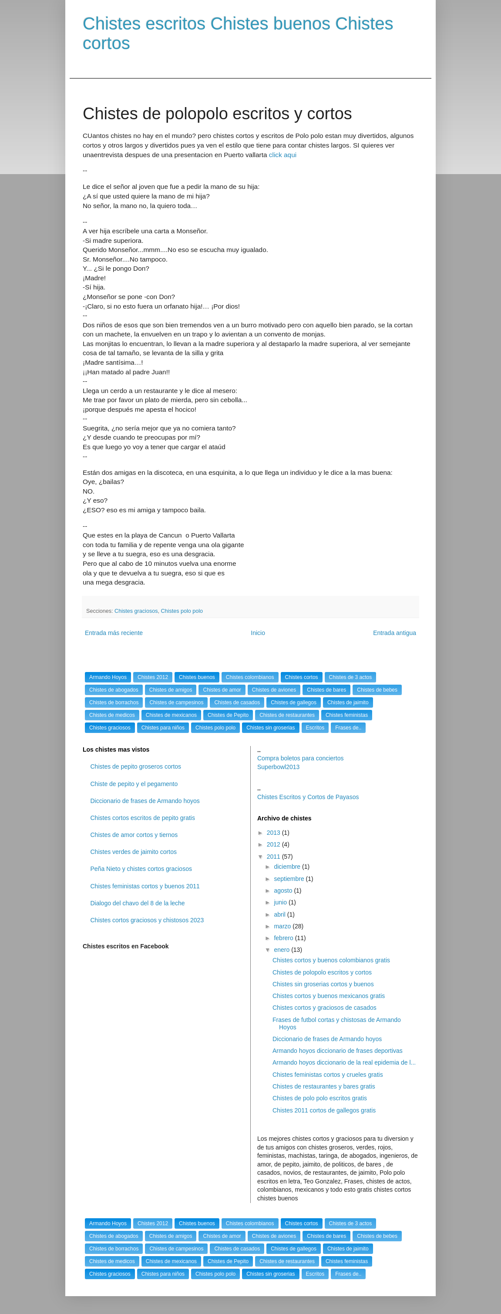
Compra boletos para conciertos (300, 758)
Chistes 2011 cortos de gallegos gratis (324, 1110)
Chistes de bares (326, 690)
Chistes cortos (301, 677)
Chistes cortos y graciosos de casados (324, 1007)
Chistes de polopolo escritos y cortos (322, 972)
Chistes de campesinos (176, 702)
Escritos (315, 728)
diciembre (288, 866)
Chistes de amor (222, 690)
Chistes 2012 (153, 677)
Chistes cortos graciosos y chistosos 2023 (147, 920)
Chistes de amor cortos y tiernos (134, 834)
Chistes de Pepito (228, 715)
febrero (284, 937)
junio (281, 902)
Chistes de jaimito (348, 702)
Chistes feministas (347, 715)
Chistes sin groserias (270, 728)
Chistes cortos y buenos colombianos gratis (331, 960)
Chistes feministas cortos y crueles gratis (327, 1074)
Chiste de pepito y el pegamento (134, 783)
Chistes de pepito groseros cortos (136, 766)
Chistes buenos (197, 677)
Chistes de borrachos (113, 702)
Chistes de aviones (274, 690)
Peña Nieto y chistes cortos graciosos (141, 868)
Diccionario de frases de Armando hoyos (145, 800)
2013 (274, 832)
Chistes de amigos (170, 690)
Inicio (258, 632)
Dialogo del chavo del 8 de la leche (138, 903)
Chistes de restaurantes (287, 715)
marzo (283, 926)
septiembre (290, 878)
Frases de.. (348, 728)
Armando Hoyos (108, 677)
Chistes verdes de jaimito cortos (134, 851)
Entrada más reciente (114, 632)
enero (282, 949)
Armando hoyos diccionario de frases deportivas (337, 1050)
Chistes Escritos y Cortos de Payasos (308, 796)
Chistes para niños (163, 728)
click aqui (282, 154)
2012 (274, 844)
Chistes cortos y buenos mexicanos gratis (328, 995)
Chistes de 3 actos (350, 677)
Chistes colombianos (250, 677)
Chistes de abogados (113, 690)
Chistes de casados (237, 702)
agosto (284, 890)
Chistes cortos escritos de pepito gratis (143, 817)
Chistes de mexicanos (171, 715)
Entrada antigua (394, 632)
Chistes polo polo (182, 611)
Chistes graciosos (136, 611)
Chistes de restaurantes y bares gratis (323, 1086)
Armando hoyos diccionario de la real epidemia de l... (344, 1062)
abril (280, 914)
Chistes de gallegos (293, 702)
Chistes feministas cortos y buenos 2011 (145, 886)
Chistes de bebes (377, 690)
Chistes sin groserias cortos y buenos (323, 984)
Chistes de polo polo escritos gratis (319, 1098)
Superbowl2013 (278, 766)
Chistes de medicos (112, 715)
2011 (274, 856)
